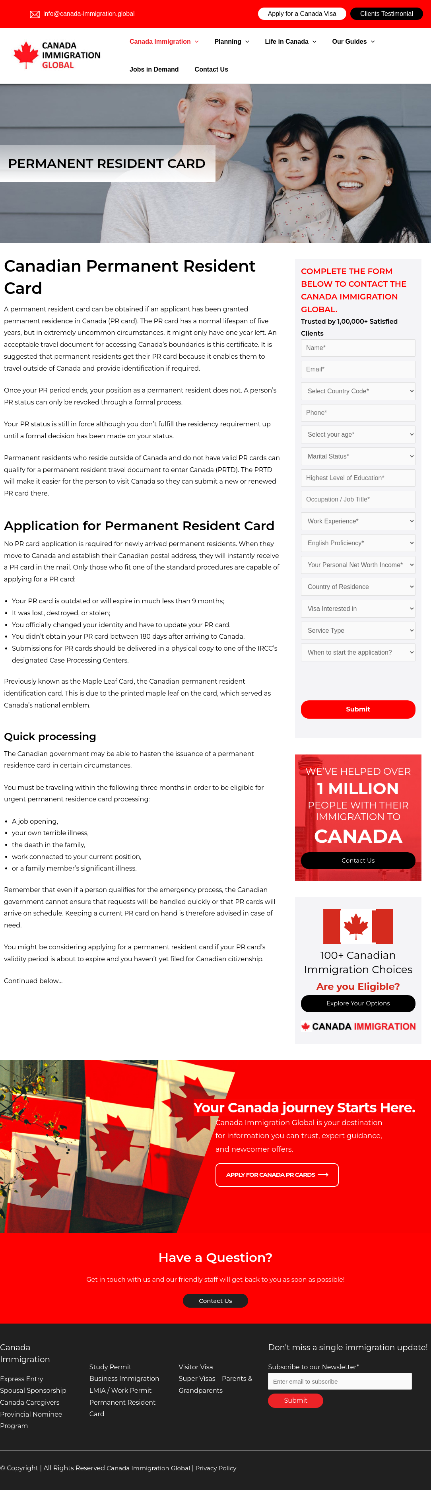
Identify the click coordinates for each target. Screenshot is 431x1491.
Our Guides (322, 42)
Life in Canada (269, 42)
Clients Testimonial (386, 13)
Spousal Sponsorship (33, 1392)
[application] (193, 42)
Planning (219, 42)
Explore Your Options (358, 1004)
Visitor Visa (196, 1368)
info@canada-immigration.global (82, 13)
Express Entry (21, 1380)
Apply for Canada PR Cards (270, 1176)
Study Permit (110, 1368)
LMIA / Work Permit (120, 1392)
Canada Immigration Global (151, 1469)
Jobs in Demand (373, 41)
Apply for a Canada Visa (302, 13)
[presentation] (361, 680)
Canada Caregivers (29, 1403)
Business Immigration (124, 1380)
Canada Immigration (162, 42)
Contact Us (144, 69)
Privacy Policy (221, 1469)
